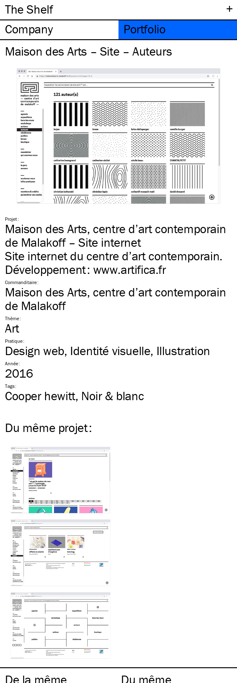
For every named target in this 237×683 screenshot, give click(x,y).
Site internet (36, 255)
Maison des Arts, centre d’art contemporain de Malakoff (115, 298)
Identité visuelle (110, 350)
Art (12, 328)
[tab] (59, 29)
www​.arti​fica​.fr (129, 269)
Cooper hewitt (40, 395)
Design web (34, 350)
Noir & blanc (112, 395)
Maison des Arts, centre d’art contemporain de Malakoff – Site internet (115, 235)
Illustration (183, 350)
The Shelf (29, 9)
